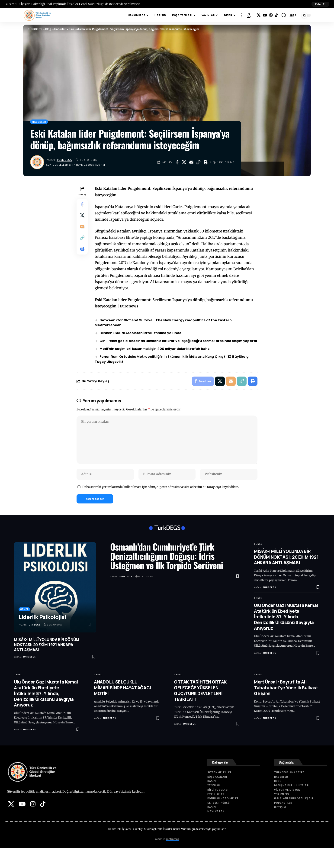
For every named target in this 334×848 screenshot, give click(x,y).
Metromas (172, 839)
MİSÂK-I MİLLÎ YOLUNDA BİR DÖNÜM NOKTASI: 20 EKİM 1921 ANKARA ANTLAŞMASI (46, 644)
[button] (320, 4)
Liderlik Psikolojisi (42, 617)
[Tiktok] (276, 15)
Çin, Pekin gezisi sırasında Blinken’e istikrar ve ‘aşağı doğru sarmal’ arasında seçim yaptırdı (178, 340)
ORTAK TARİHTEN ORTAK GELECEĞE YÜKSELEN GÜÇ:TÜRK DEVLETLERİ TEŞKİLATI (200, 690)
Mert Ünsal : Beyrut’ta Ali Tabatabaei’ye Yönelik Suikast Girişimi (286, 687)
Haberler (39, 122)
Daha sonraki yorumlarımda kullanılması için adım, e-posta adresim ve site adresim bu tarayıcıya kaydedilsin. (160, 487)
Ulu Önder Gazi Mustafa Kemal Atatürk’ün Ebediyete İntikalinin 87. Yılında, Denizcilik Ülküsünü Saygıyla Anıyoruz (286, 616)
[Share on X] (184, 162)
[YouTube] (265, 15)
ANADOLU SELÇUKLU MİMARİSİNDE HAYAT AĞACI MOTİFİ (122, 687)
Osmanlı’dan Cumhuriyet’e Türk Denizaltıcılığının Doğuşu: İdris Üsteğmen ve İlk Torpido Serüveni (166, 556)
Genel (24, 609)
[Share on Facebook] (177, 162)
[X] (259, 15)
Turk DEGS (64, 160)
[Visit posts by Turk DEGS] (37, 162)
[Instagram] (271, 15)
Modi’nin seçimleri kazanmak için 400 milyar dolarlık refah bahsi (155, 348)
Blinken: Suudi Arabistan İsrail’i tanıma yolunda (140, 332)
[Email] (191, 162)
